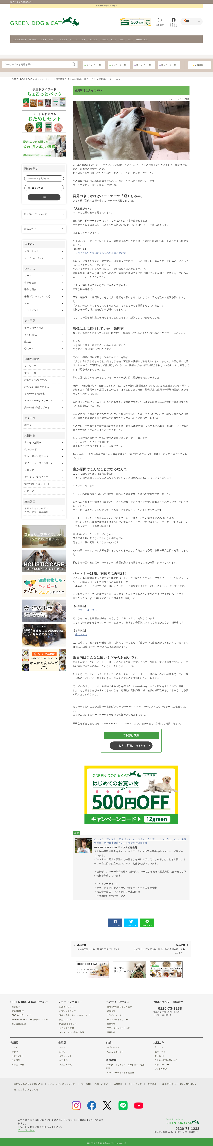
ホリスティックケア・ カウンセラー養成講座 (36, 510)
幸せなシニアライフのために (29, 1083)
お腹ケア (29, 470)
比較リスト (92, 39)
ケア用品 (15, 1060)
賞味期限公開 (17, 1011)
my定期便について (68, 1023)
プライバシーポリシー (118, 1015)
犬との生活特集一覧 (77, 79)
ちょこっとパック (34, 258)
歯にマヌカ (81, 634)
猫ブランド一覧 (168, 65)
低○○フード (30, 449)
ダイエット (159, 1056)
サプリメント (31, 310)
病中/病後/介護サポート (37, 407)
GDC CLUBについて (21, 1015)
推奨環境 (110, 1023)
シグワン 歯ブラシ (86, 610)
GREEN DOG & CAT (22, 79)
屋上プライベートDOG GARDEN (36, 1088)
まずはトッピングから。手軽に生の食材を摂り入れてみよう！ (158, 949)
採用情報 (110, 1032)
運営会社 (110, 1011)
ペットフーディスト (105, 839)
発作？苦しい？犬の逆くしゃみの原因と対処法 (100, 253)
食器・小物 (30, 373)
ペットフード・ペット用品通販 (49, 79)
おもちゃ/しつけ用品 (35, 379)
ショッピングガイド (37, 39)
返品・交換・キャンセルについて (76, 1015)
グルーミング (142, 1083)
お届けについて (66, 1006)
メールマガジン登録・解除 (72, 1032)
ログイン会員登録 (174, 23)
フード (122, 39)
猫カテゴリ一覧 (143, 65)
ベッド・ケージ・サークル (38, 400)
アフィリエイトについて (119, 1028)
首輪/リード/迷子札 (34, 393)
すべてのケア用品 (34, 327)
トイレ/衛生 (30, 334)
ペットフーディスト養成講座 (121, 1072)
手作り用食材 (31, 289)
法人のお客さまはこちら (68, 1088)
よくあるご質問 (66, 1028)
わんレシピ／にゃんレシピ (65, 1083)
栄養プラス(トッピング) (37, 296)
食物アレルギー (161, 1064)
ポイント (63, 39)
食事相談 (199, 65)
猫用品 (28, 425)
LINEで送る (147, 923)
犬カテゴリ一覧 (93, 65)
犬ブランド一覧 (118, 65)
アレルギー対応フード (36, 456)
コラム (93, 79)
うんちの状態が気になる (166, 1060)
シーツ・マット (32, 366)
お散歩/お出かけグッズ (36, 386)
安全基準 (15, 1006)
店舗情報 (125, 1083)
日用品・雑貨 (142, 39)
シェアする (115, 923)
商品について (65, 1019)
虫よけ (28, 341)
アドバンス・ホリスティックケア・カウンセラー (145, 839)
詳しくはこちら (26, 1129)
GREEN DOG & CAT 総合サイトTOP (30, 1019)
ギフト (113, 39)
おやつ (130, 39)
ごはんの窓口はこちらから (131, 745)
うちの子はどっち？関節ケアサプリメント (103, 947)
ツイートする (131, 923)
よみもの (104, 39)
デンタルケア (160, 1068)
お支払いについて (67, 1011)
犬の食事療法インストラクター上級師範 (126, 842)
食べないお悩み (32, 442)
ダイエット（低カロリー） (38, 463)
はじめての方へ (19, 39)
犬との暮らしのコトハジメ (99, 1083)
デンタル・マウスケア (36, 477)
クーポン (53, 39)
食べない (158, 1047)
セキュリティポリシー (118, 1019)
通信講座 (160, 1083)
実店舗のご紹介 (18, 1023)
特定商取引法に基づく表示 (120, 1006)
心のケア (29, 348)
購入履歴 (160, 22)
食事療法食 (30, 282)
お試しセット (31, 251)
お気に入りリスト (77, 39)
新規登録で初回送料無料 (106, 6)
